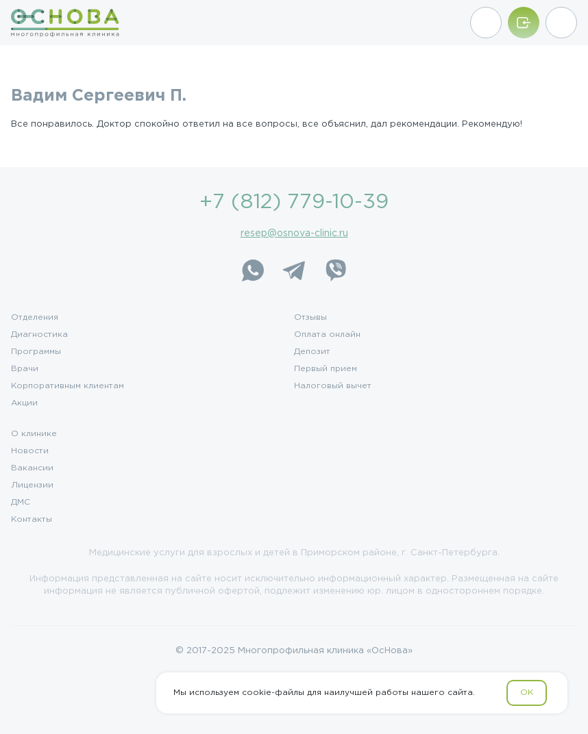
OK (526, 692)
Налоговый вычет (332, 386)
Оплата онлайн (327, 334)
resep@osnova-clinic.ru (294, 233)
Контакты (31, 519)
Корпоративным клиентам (67, 386)
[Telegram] (294, 270)
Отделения (34, 317)
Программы (36, 352)
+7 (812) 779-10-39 (294, 202)
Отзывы (310, 317)
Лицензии (32, 485)
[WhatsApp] (253, 270)
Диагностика (39, 334)
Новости (30, 451)
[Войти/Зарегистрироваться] (523, 22)
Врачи (24, 369)
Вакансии (32, 468)
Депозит (312, 352)
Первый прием (325, 369)
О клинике (34, 434)
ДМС (20, 502)
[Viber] (335, 270)
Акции (24, 403)
